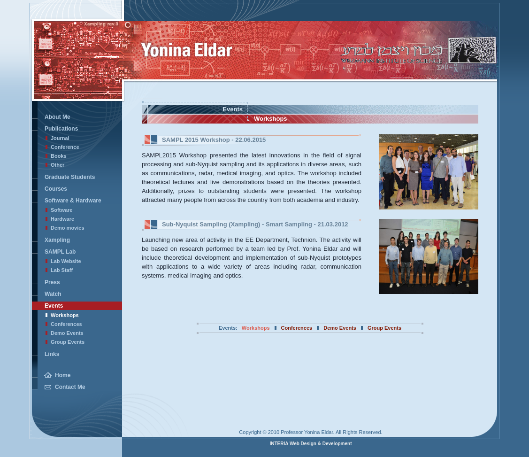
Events (54, 305)
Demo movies (67, 228)
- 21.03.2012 (255, 224)
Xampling (57, 240)
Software (61, 210)
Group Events (67, 342)
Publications (61, 128)
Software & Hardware (73, 200)
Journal (60, 138)
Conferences (66, 324)
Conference (65, 147)
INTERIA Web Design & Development (310, 443)
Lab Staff (62, 270)
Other (57, 165)
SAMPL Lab (60, 251)
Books (59, 156)
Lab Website (66, 261)
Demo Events (67, 333)
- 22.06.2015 (214, 139)
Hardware (62, 219)
